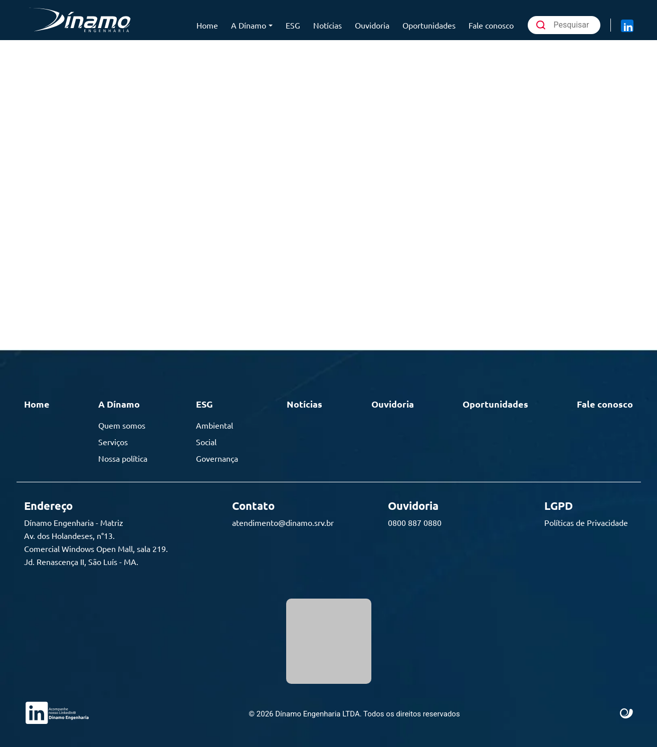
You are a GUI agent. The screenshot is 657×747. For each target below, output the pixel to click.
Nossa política (122, 458)
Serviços (113, 442)
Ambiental (214, 425)
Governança (217, 458)
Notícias (327, 25)
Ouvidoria (372, 25)
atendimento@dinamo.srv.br (283, 522)
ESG (293, 25)
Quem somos (121, 425)
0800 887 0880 (415, 522)
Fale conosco (491, 25)
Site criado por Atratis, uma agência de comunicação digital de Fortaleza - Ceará (626, 713)
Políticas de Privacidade (586, 522)
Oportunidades (429, 25)
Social (206, 442)
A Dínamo (248, 25)
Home (207, 25)
